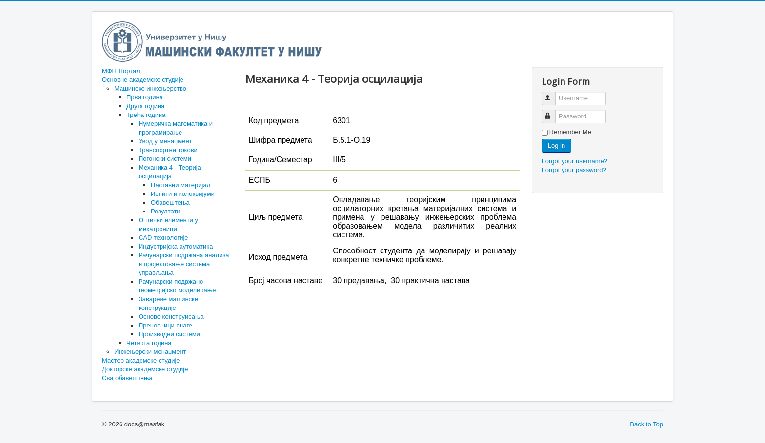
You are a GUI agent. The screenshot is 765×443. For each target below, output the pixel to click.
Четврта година (149, 343)
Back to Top (646, 424)
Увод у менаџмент (165, 141)
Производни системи (169, 334)
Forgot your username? (574, 161)
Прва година (144, 97)
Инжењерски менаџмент (150, 351)
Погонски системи (165, 158)
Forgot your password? (574, 169)
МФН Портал (121, 71)
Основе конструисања (171, 316)
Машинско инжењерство (150, 88)
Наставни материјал (180, 185)
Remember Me (570, 131)
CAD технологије (163, 237)
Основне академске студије (142, 79)
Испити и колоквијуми (183, 193)
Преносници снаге (165, 325)
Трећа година (145, 114)
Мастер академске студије (141, 360)
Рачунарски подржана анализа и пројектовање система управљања (184, 263)
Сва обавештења (127, 378)
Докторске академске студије (145, 369)
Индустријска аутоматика (176, 246)
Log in (556, 145)
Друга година (145, 106)
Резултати (166, 211)
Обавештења (170, 202)
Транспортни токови (168, 150)
